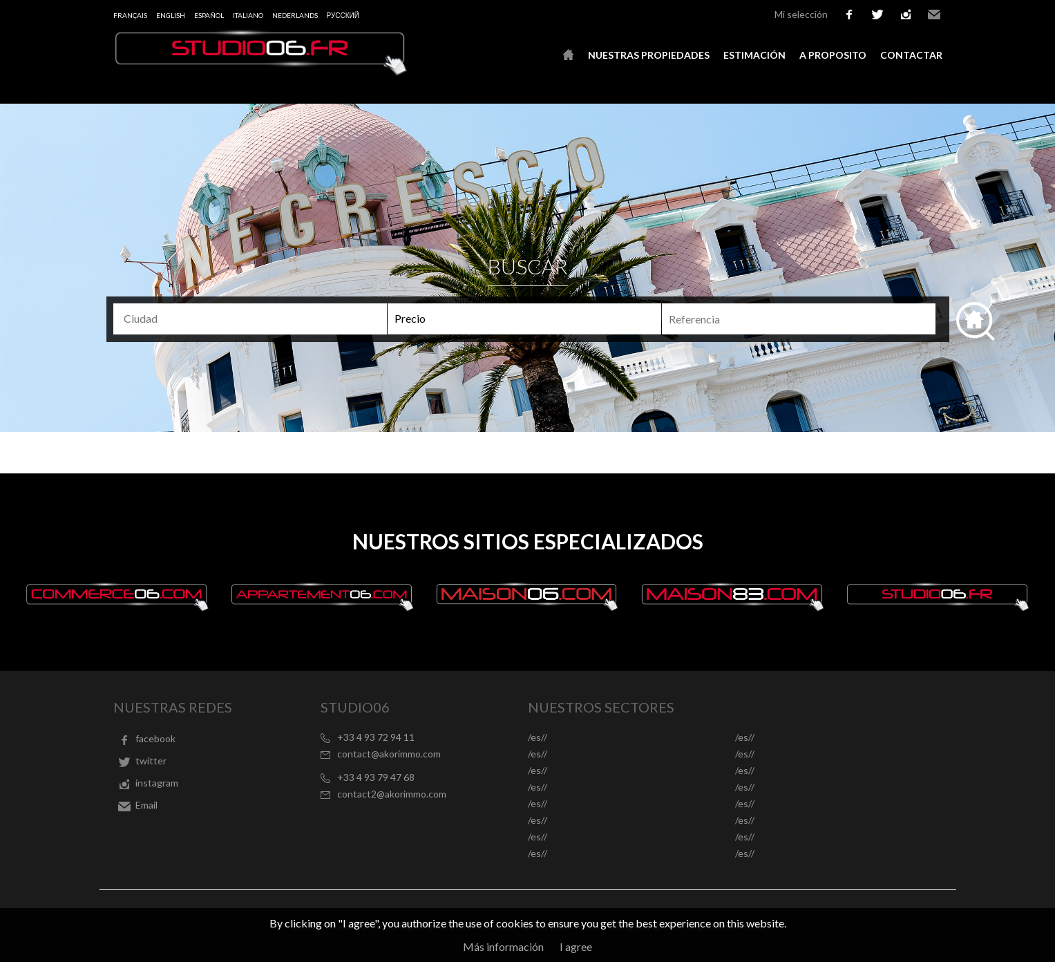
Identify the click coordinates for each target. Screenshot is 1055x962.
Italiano (248, 15)
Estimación (754, 55)
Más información (503, 946)
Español (209, 15)
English (170, 15)
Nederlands (295, 15)
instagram (906, 14)
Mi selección (801, 14)
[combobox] (250, 318)
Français (130, 15)
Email (934, 14)
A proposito (832, 55)
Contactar (911, 55)
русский (343, 15)
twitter (877, 14)
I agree (576, 946)
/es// (537, 737)
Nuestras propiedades (649, 55)
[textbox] (256, 318)
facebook (849, 14)
